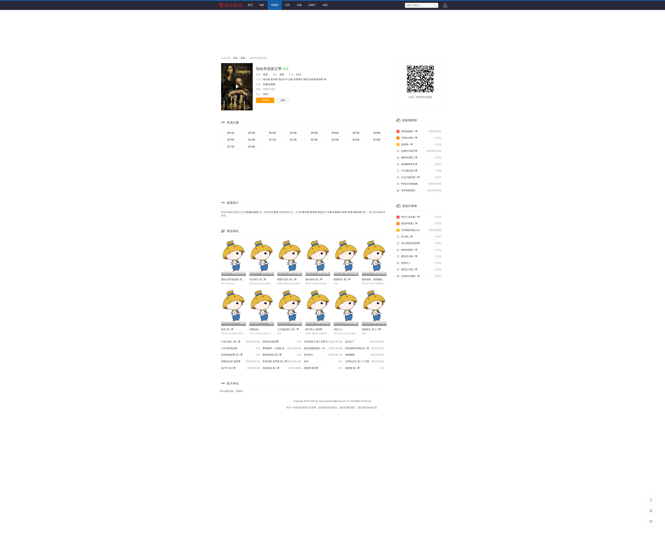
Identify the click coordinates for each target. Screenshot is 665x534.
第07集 (356, 132)
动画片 (312, 4)
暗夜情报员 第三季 (282, 355)
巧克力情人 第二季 (240, 341)
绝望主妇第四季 (282, 341)
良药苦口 (323, 355)
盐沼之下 (364, 341)
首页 (250, 4)
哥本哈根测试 (419, 190)
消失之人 (338, 329)
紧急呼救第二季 (419, 223)
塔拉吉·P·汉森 (285, 79)
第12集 (293, 139)
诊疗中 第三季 (240, 368)
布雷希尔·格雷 (300, 79)
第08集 (377, 132)
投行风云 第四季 (313, 329)
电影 (261, 4)
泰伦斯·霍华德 (270, 79)
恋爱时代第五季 (419, 151)
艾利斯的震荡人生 (419, 230)
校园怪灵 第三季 (342, 279)
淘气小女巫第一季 (419, 217)
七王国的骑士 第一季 (288, 329)
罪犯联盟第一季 (419, 131)
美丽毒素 (364, 355)
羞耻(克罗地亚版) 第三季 (234, 279)
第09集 (230, 139)
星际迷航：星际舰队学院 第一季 (378, 279)
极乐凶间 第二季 (313, 279)
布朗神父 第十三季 (371, 329)
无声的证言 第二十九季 (364, 361)
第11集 (272, 139)
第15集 (356, 139)
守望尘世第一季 (419, 138)
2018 (298, 74)
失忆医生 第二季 (257, 279)
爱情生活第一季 (419, 256)
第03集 (272, 132)
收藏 (283, 100)
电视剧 (274, 4)
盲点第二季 (419, 236)
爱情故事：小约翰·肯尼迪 (282, 348)
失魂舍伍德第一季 (419, 276)
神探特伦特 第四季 (240, 361)
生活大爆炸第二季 (419, 177)
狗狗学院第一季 (419, 250)
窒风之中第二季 (419, 269)
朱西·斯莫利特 (316, 79)
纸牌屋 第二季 (364, 368)
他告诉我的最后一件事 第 (323, 348)
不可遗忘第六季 (419, 170)
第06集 (335, 132)
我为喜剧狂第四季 (419, 243)
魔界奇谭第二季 (419, 157)
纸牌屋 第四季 (323, 368)
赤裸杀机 (254, 329)
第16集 (377, 139)
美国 (265, 74)
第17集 (230, 146)
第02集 (251, 132)
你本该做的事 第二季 (240, 355)
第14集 (335, 139)
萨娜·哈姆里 (269, 84)
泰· (325, 79)
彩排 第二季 (227, 329)
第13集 (314, 139)
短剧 (325, 4)
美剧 (242, 58)
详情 (266, 94)
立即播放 (265, 100)
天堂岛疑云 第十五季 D (323, 341)
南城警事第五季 (419, 164)
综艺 (287, 4)
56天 (323, 361)
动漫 (299, 4)
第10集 (251, 139)
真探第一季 (419, 144)
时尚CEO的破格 (419, 184)
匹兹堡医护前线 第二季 (364, 348)
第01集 (230, 132)
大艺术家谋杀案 (240, 348)
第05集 (314, 132)
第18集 (251, 146)
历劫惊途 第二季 (282, 368)
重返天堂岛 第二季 (287, 279)
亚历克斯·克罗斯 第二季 (282, 361)
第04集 (293, 132)
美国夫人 (419, 263)
